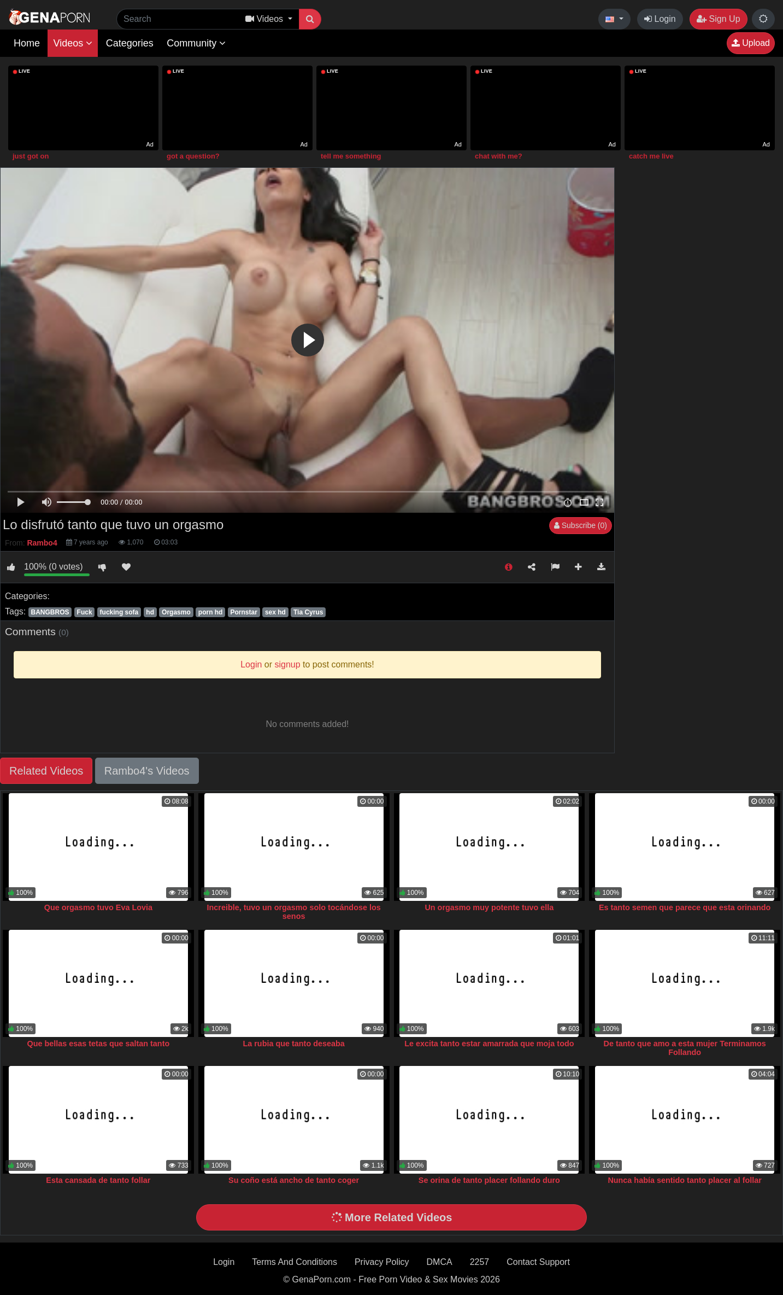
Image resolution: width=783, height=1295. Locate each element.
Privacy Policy (382, 1262)
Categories (130, 43)
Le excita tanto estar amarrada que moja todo (489, 1043)
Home (27, 43)
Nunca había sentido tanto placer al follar (684, 1180)
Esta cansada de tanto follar (98, 1180)
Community (196, 43)
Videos (72, 43)
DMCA (439, 1262)
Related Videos (46, 771)
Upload (751, 43)
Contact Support (538, 1262)
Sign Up (718, 19)
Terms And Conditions (294, 1262)
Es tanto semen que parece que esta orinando (684, 907)
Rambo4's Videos (147, 771)
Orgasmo (176, 612)
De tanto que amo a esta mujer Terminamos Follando (685, 1048)
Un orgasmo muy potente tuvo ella (489, 907)
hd (150, 612)
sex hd (275, 612)
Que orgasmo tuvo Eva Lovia (98, 907)
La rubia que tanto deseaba (293, 1043)
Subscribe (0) (580, 525)
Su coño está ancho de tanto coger (293, 1180)
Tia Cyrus (308, 612)
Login (660, 19)
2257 (480, 1262)
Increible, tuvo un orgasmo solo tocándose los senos (294, 912)
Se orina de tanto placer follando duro (489, 1180)
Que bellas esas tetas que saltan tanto (98, 1043)
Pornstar (244, 612)
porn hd (210, 612)
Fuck (84, 612)
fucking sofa (119, 612)
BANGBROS (50, 612)
